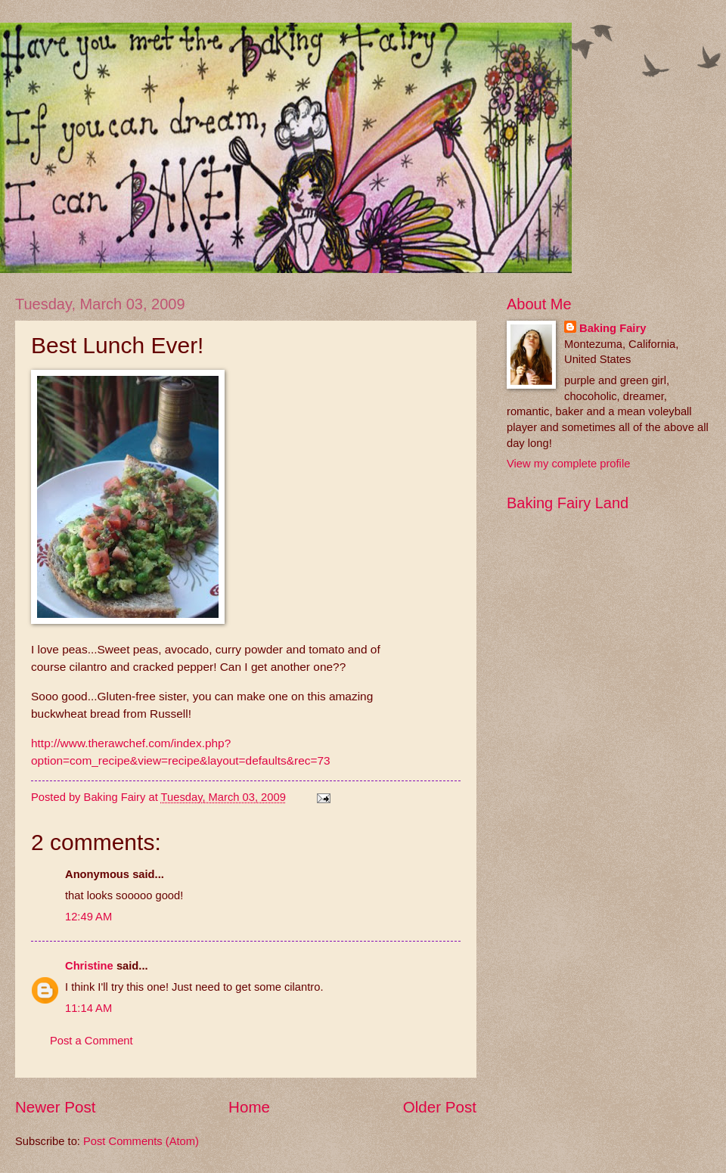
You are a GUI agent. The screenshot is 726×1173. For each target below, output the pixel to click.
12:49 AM (88, 917)
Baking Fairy (612, 328)
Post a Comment (91, 1041)
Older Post (439, 1107)
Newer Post (55, 1107)
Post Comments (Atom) (141, 1141)
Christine (89, 966)
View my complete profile (568, 464)
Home (249, 1107)
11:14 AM (88, 1008)
